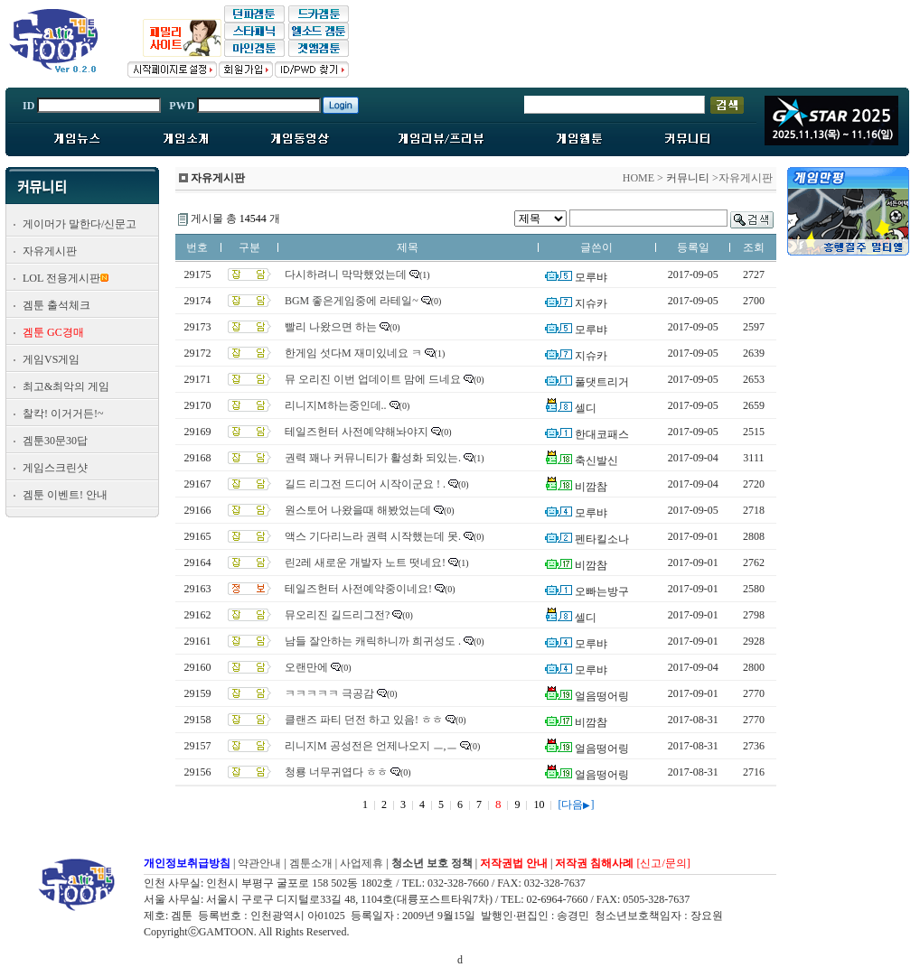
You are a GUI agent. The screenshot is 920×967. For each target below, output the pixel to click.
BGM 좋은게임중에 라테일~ (351, 300)
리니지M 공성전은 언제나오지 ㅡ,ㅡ (371, 745)
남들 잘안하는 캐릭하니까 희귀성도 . (373, 641)
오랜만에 (306, 667)
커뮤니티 (687, 178)
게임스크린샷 (55, 467)
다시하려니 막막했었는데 (346, 274)
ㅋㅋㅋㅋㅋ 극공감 (329, 693)
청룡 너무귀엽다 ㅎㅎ (336, 772)
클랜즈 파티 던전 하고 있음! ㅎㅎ (364, 719)
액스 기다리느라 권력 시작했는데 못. (373, 536)
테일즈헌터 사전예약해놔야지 (356, 431)
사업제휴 (361, 863)
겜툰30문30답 (55, 440)
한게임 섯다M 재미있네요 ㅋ (353, 353)
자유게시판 (50, 251)
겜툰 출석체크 (56, 305)
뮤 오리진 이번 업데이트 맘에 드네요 (373, 379)
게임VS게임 (51, 359)
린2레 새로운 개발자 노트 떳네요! (365, 562)
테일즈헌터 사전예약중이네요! (358, 588)
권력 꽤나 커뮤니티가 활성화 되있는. (373, 457)
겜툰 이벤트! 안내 (65, 494)
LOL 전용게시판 (61, 278)
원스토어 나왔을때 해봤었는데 (358, 510)
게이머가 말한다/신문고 (79, 224)
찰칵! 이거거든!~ (63, 413)
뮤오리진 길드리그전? (337, 615)
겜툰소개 (311, 863)
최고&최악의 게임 (66, 386)
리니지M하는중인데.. (336, 405)
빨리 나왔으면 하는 (331, 327)
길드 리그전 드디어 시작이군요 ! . (365, 484)
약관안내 (259, 863)
